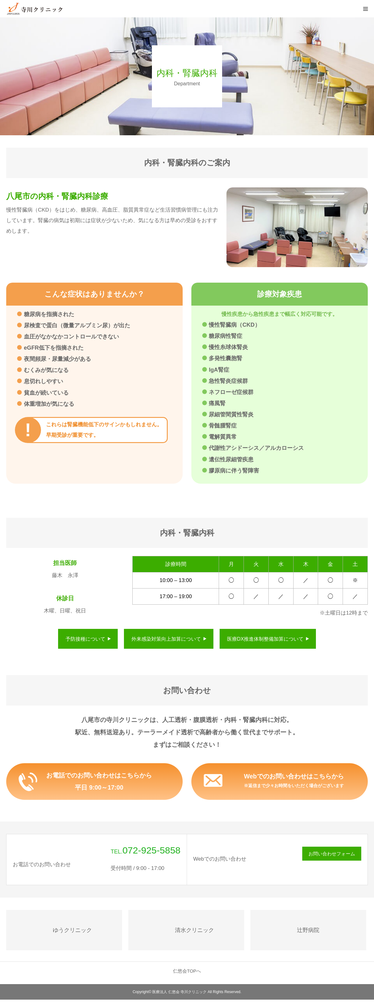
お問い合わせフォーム (331, 854)
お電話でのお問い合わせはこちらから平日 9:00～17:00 (99, 781)
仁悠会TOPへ (187, 971)
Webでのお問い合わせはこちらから (294, 781)
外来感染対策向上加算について (166, 639)
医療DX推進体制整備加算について (265, 639)
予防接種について (85, 639)
